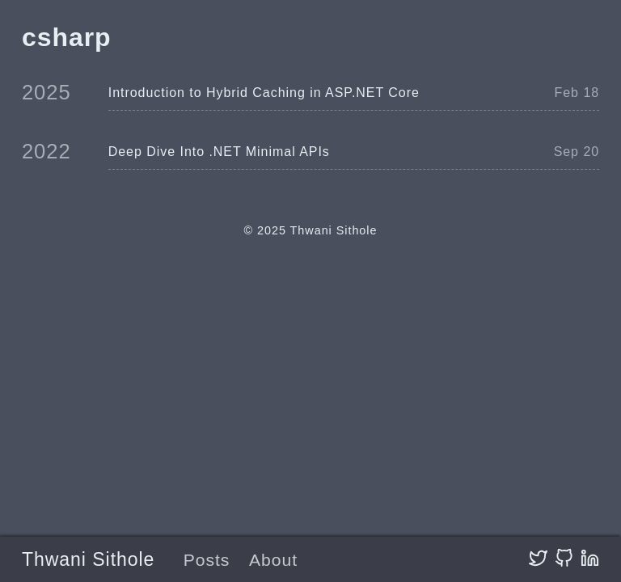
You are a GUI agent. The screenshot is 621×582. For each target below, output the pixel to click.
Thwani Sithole (88, 559)
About (273, 559)
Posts (207, 559)
